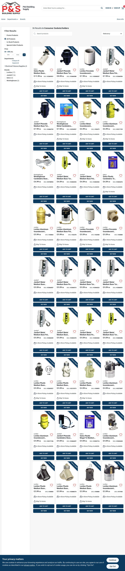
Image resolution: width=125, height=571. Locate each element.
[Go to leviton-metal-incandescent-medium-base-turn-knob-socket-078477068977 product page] (89, 125)
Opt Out (113, 566)
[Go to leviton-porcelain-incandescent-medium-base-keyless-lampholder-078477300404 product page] (89, 72)
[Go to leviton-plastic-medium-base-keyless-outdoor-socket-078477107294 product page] (89, 488)
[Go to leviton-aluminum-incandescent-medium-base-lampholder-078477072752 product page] (43, 231)
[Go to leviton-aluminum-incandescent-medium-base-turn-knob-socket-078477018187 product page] (113, 384)
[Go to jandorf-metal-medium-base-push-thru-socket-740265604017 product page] (66, 282)
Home (3, 19)
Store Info (120, 19)
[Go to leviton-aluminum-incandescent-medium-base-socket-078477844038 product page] (43, 436)
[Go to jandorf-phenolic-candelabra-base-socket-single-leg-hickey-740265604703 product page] (66, 436)
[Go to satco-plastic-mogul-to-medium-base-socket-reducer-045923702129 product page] (89, 436)
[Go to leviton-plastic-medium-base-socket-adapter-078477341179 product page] (66, 488)
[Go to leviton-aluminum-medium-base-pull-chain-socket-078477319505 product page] (66, 231)
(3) (10, 78)
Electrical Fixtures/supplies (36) (17, 66)
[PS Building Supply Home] (11, 8)
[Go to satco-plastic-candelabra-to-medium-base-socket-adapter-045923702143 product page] (113, 178)
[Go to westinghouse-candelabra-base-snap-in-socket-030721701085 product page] (43, 178)
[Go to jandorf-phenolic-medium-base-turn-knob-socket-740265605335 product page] (66, 72)
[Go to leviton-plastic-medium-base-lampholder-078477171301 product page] (89, 384)
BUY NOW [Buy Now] (44, 96)
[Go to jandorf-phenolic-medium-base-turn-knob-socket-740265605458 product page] (43, 125)
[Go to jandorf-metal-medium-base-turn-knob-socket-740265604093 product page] (66, 178)
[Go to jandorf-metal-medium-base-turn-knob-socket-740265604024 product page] (89, 282)
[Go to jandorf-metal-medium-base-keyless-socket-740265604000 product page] (43, 282)
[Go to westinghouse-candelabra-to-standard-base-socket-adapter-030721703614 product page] (66, 125)
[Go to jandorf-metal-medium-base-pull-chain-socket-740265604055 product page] (113, 72)
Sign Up (117, 8)
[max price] (18, 54)
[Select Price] (24, 54)
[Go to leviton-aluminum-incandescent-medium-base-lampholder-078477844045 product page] (113, 125)
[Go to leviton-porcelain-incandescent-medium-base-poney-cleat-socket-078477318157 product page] (113, 231)
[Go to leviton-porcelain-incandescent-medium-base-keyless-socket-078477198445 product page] (89, 231)
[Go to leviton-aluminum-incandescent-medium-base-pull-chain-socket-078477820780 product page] (113, 436)
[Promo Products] (5, 35)
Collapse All (15, 60)
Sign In (108, 8)
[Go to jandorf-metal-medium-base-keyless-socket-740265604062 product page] (66, 333)
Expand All (15, 63)
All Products (11, 39)
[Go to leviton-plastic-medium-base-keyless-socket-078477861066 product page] (66, 384)
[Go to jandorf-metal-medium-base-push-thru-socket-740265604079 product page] (89, 333)
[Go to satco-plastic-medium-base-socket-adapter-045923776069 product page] (43, 72)
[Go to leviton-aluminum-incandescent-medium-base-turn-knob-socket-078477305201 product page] (113, 488)
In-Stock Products (13, 42)
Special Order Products (15, 45)
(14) (11, 75)
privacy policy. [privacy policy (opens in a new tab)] (29, 565)
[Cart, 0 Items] (123, 8)
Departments (12, 19)
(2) (13, 80)
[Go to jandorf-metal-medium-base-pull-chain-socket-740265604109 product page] (89, 178)
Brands (22, 19)
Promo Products (12, 35)
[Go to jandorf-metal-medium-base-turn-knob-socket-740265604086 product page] (113, 333)
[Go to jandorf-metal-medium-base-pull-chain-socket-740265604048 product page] (43, 333)
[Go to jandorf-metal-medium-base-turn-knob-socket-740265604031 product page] (113, 282)
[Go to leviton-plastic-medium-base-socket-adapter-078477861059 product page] (43, 384)
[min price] (8, 54)
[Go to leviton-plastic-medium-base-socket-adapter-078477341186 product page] (43, 488)
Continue (112, 560)
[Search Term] (73, 8)
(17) (11, 72)
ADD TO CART (44, 91)
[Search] (102, 8)
